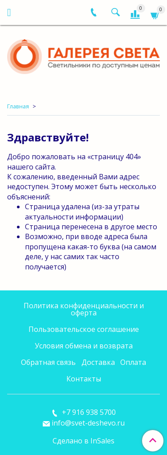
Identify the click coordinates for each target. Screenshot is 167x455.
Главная (18, 106)
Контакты (83, 379)
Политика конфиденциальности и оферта (84, 309)
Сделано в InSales (83, 440)
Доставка (98, 362)
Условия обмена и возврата (84, 346)
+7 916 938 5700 (88, 412)
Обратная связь (48, 362)
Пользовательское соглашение (84, 329)
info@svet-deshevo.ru (88, 423)
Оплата (133, 362)
